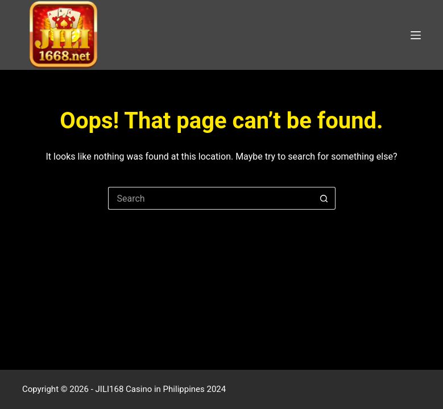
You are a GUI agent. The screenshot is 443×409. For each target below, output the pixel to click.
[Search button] (324, 198)
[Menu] (416, 35)
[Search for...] (210, 198)
